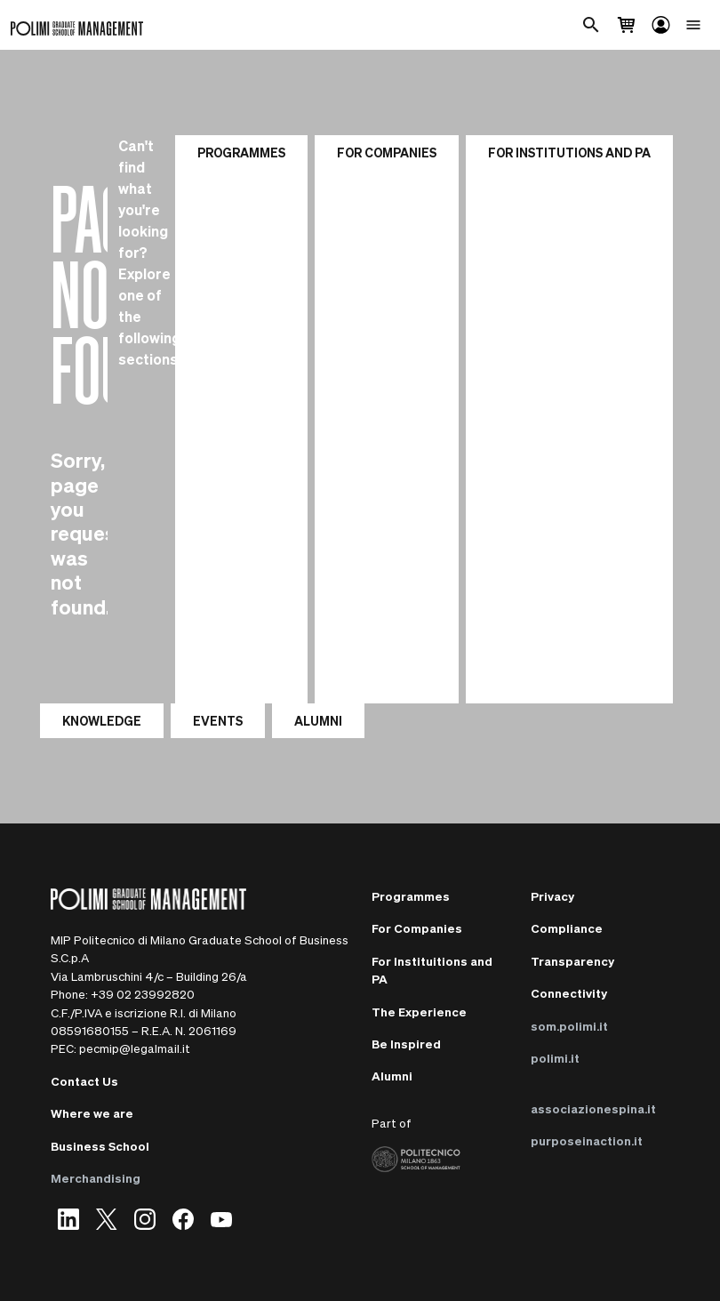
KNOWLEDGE (101, 720)
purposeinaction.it (587, 1140)
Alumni (392, 1075)
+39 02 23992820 (143, 993)
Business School (100, 1145)
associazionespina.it (593, 1108)
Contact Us (84, 1080)
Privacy (552, 895)
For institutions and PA (569, 152)
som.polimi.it (569, 1025)
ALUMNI (318, 720)
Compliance (567, 928)
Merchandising (95, 1177)
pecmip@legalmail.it (134, 1048)
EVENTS (218, 720)
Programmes (241, 152)
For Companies (386, 152)
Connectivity (569, 992)
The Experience (419, 1011)
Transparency (572, 960)
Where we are (92, 1112)
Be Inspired (406, 1043)
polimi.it (555, 1057)
